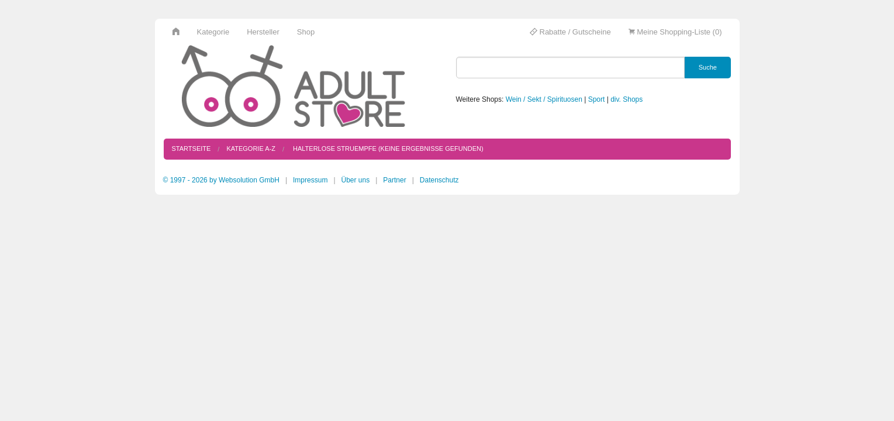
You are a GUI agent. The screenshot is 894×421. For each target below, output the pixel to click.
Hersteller (263, 31)
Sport (596, 99)
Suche (708, 67)
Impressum (310, 180)
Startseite (191, 148)
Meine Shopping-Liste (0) (675, 31)
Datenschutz (439, 180)
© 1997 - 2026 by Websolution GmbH (221, 180)
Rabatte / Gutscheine (570, 31)
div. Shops (626, 99)
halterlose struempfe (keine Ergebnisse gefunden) (387, 148)
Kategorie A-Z (250, 148)
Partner (394, 180)
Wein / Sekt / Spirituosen (544, 99)
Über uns (355, 180)
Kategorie (213, 31)
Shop (306, 31)
